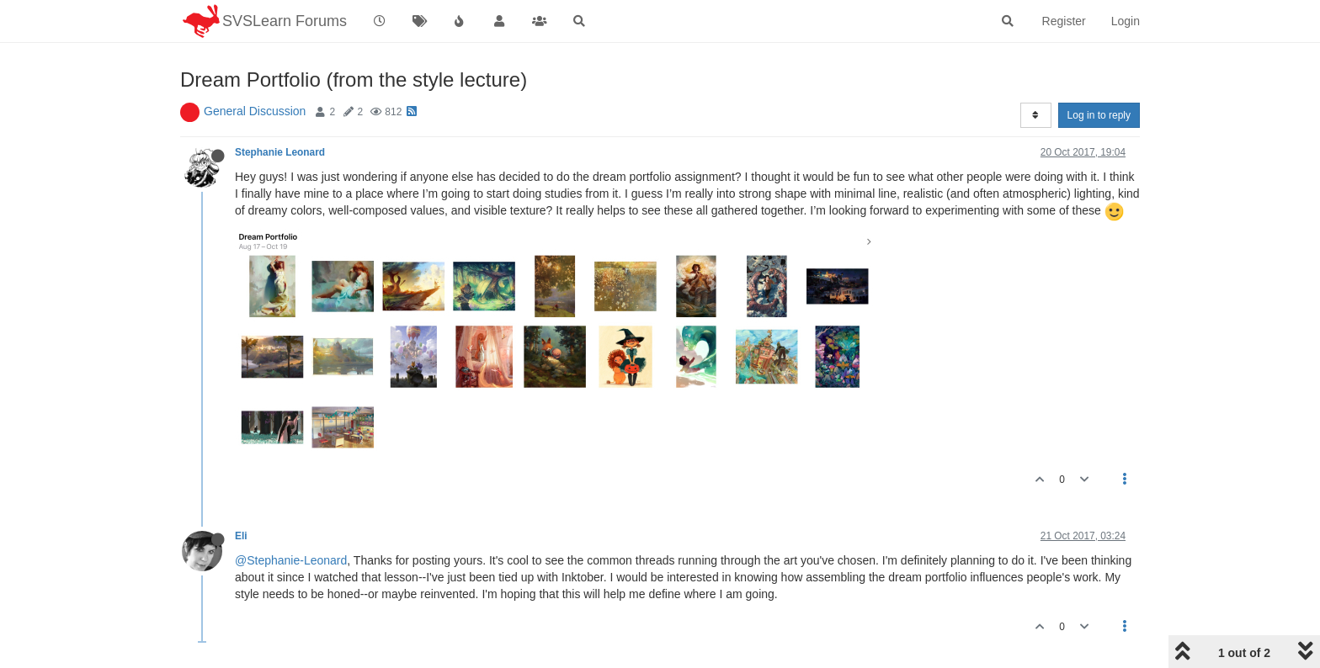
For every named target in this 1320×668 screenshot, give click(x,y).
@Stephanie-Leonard (291, 560)
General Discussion (255, 111)
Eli (241, 536)
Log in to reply (1099, 115)
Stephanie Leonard (280, 152)
